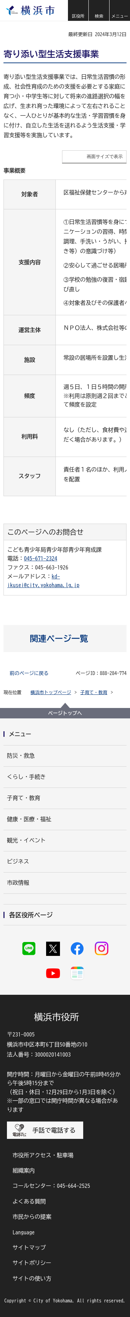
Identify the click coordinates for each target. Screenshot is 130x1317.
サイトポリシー (31, 1263)
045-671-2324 (40, 558)
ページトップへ (65, 713)
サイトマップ (29, 1247)
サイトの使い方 (31, 1278)
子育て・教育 (93, 692)
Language (23, 1232)
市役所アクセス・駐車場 (42, 1155)
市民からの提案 (31, 1216)
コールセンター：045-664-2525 (51, 1186)
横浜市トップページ (51, 692)
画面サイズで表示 (105, 156)
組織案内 (23, 1170)
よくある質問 (29, 1201)
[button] (78, 10)
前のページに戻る (29, 673)
